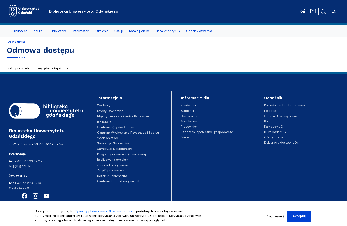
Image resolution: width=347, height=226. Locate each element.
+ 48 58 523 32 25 (28, 161)
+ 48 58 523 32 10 (28, 183)
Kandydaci (188, 105)
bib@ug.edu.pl (19, 188)
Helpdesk (271, 111)
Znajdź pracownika (110, 170)
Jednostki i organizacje (113, 165)
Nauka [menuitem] (38, 31)
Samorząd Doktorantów (115, 149)
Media (185, 137)
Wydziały (103, 105)
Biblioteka (104, 122)
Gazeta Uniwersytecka (280, 116)
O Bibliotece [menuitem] (18, 31)
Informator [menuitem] (81, 31)
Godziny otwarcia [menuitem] (199, 31)
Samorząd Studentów (113, 143)
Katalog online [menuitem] (139, 31)
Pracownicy (189, 127)
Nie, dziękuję (275, 216)
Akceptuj (299, 216)
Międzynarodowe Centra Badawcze (123, 116)
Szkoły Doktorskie (110, 111)
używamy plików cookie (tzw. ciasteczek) (104, 211)
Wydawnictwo (107, 138)
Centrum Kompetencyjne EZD (119, 181)
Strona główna (16, 42)
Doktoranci (189, 116)
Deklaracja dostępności (281, 142)
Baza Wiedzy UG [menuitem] (168, 31)
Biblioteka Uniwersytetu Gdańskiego (83, 11)
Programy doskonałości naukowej (121, 154)
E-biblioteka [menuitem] (58, 31)
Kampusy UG (273, 127)
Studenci (187, 111)
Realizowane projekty (112, 159)
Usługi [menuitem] (118, 31)
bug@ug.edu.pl (20, 166)
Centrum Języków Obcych (116, 127)
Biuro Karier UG (275, 132)
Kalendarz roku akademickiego (286, 105)
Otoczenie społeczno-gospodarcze (207, 132)
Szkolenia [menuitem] (101, 31)
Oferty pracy (273, 137)
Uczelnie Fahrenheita (112, 176)
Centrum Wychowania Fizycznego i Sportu (128, 133)
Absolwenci (189, 121)
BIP (266, 121)
